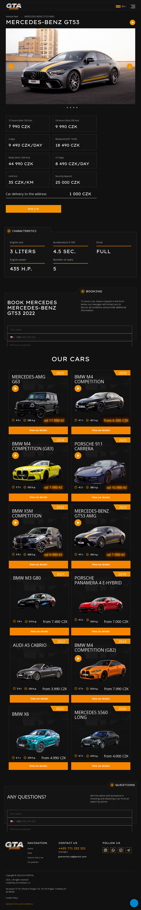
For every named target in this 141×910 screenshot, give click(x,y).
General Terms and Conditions (19, 904)
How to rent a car (35, 857)
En (123, 6)
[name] (69, 329)
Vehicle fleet (12, 16)
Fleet (30, 853)
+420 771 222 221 (72, 848)
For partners (33, 862)
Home (30, 848)
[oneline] (69, 345)
